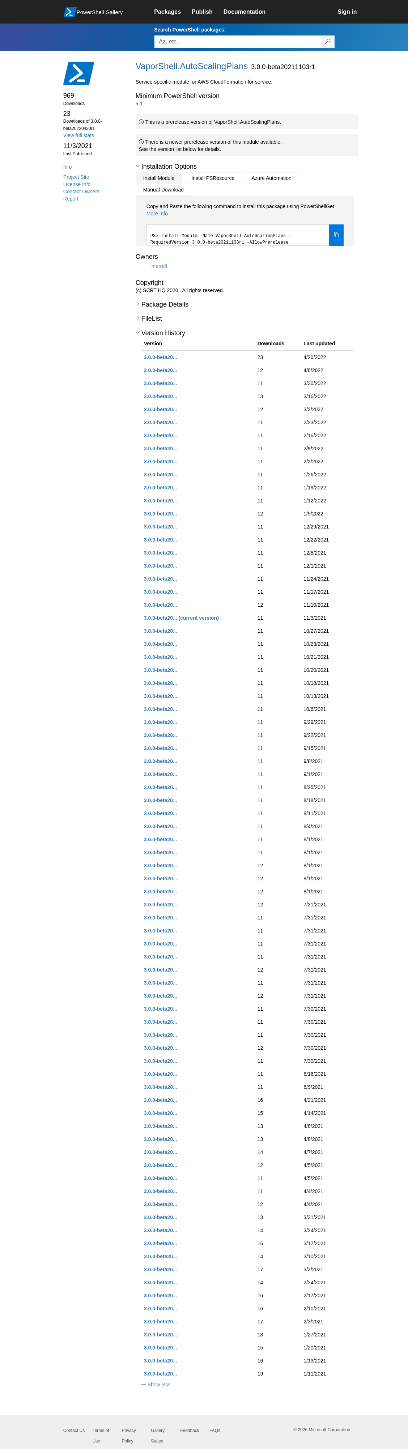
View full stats (78, 135)
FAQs (214, 1430)
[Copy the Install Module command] (336, 235)
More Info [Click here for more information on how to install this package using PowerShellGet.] (157, 213)
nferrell (159, 266)
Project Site (76, 177)
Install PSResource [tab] (212, 178)
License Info (77, 184)
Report (70, 199)
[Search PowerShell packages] (328, 41)
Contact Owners (81, 191)
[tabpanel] (245, 224)
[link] (173, 12)
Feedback (189, 1430)
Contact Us (74, 1430)
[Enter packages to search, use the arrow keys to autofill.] (237, 41)
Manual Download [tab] (163, 190)
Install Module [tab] (158, 178)
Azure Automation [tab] (271, 178)
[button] (138, 166)
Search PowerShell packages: (190, 30)
